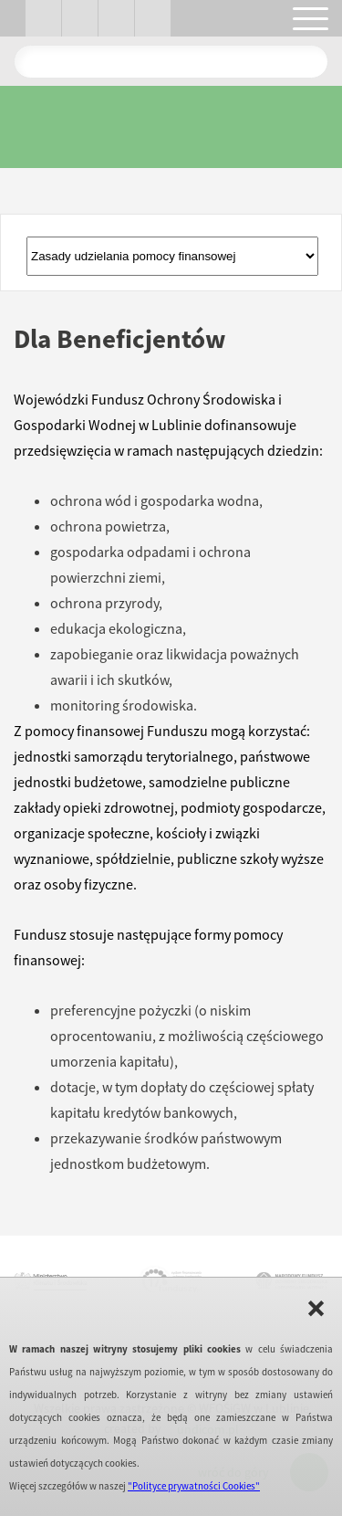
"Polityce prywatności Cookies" (194, 1485)
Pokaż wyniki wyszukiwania (306, 61)
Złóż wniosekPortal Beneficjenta (172, 256)
